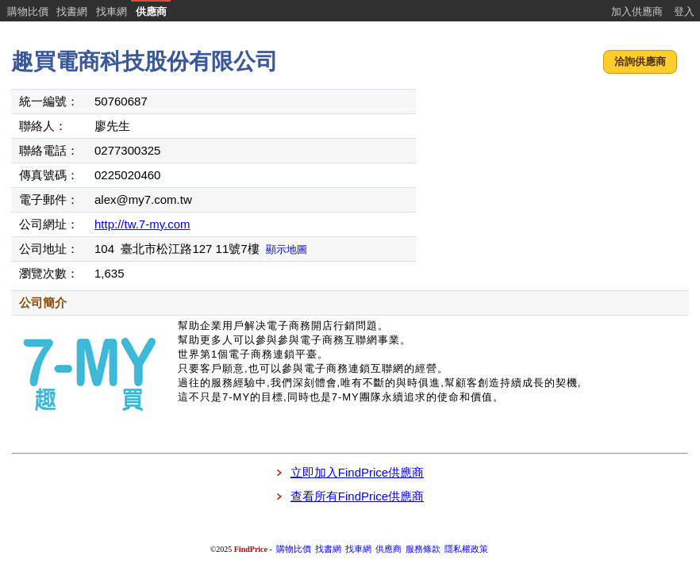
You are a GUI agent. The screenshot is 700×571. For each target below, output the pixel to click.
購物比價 (27, 11)
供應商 (151, 11)
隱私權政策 (466, 549)
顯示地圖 (286, 249)
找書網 (71, 11)
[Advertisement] (554, 186)
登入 (684, 11)
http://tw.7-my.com (142, 224)
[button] (640, 62)
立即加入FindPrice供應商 (357, 472)
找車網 (111, 11)
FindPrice (250, 549)
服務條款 (423, 549)
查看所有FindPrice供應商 (357, 496)
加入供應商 (637, 11)
